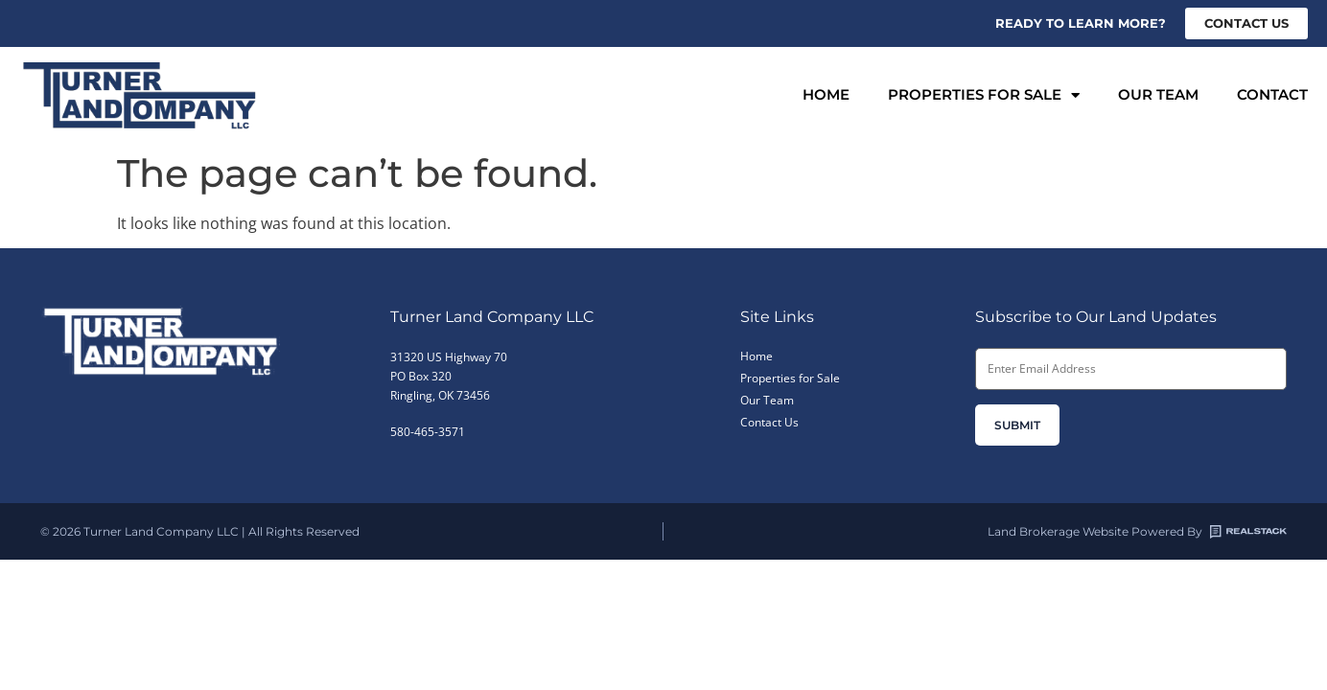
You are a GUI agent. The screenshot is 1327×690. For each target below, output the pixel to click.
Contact (1272, 94)
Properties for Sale (984, 95)
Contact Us (769, 422)
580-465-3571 (427, 432)
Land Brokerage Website (1058, 531)
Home (826, 94)
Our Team (1158, 94)
